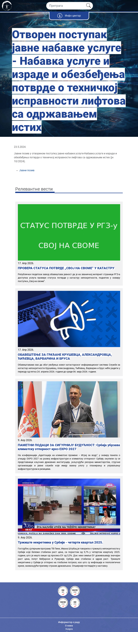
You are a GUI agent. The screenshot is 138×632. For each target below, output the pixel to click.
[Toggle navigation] (132, 5)
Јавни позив (27, 170)
